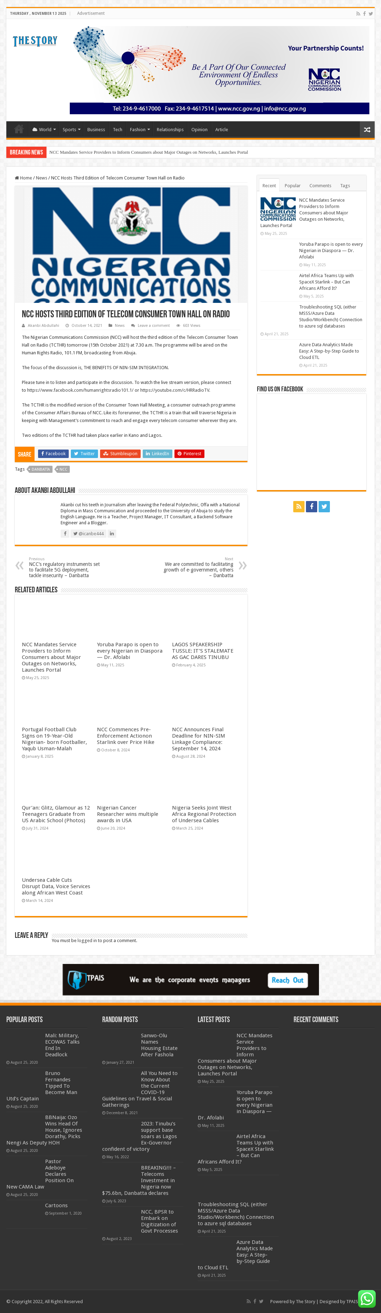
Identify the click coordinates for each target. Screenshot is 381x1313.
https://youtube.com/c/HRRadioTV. (175, 390)
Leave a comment (154, 325)
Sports (69, 129)
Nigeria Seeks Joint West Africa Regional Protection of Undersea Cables (204, 814)
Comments (320, 185)
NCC (63, 469)
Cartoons (56, 1205)
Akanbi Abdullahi (43, 325)
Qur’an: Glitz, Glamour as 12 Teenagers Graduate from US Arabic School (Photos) (56, 814)
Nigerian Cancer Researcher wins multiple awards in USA (127, 814)
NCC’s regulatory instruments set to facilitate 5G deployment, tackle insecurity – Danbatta (65, 567)
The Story (305, 1301)
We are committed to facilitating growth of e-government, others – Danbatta (197, 567)
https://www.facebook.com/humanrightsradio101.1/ (80, 390)
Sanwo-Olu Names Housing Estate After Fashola (159, 1045)
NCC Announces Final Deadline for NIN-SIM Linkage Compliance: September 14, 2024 (198, 739)
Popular (293, 185)
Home (19, 128)
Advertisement (91, 13)
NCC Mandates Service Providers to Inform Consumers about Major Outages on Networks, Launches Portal (148, 152)
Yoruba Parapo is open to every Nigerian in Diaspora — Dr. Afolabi (129, 650)
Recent (269, 185)
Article (221, 129)
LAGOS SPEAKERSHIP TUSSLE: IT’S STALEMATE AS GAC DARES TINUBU (202, 650)
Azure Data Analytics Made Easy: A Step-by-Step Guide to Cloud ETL (329, 351)
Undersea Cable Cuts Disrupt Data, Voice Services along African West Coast (56, 886)
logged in (87, 940)
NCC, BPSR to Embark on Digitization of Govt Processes (159, 1221)
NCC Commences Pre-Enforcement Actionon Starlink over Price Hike (125, 735)
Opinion (199, 129)
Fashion (138, 129)
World (41, 129)
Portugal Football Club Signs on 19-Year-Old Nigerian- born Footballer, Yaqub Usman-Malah (54, 739)
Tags (345, 185)
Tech (117, 129)
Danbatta (41, 469)
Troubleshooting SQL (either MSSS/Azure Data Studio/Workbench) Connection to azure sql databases (236, 1214)
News (41, 178)
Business (96, 129)
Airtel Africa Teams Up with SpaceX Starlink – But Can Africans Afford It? (326, 282)
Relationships (170, 129)
